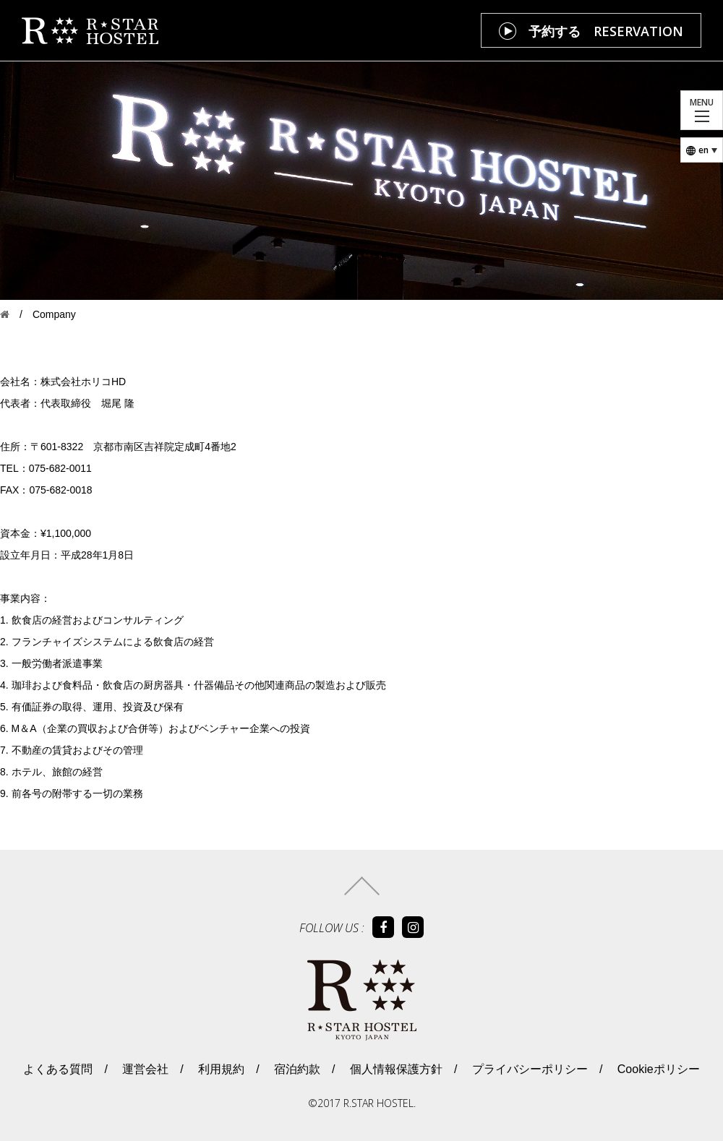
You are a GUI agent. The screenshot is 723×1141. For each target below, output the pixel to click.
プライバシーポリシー (528, 1069)
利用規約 (219, 1069)
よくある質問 (58, 1069)
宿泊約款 (295, 1069)
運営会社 (143, 1069)
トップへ (362, 886)
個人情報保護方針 (394, 1069)
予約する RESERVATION (606, 31)
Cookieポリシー (656, 1069)
